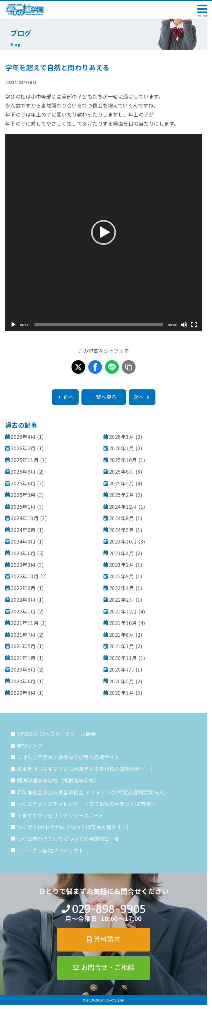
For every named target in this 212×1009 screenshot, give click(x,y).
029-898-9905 (108, 909)
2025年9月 (23, 471)
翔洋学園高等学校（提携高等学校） (58, 780)
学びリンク (30, 745)
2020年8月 (23, 669)
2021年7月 (23, 634)
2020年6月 (23, 681)
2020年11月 (123, 658)
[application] (103, 232)
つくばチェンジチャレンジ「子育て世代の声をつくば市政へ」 (89, 803)
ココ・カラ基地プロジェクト (50, 850)
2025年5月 (121, 483)
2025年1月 (23, 506)
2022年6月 (23, 588)
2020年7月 (121, 669)
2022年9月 (121, 576)
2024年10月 (25, 518)
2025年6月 (23, 483)
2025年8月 (121, 471)
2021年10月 (123, 622)
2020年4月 (23, 692)
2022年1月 (23, 611)
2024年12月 (123, 506)
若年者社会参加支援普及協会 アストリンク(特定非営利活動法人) (91, 792)
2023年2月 (121, 564)
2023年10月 (123, 541)
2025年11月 (25, 460)
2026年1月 (121, 448)
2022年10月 (25, 576)
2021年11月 (25, 622)
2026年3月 (121, 436)
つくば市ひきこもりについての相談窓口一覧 (68, 838)
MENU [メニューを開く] (202, 16)
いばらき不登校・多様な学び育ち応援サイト (68, 757)
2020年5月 (121, 681)
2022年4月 (121, 588)
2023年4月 (121, 553)
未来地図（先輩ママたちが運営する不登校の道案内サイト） (86, 769)
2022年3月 (23, 599)
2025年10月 (123, 460)
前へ (65, 397)
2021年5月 (23, 646)
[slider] (99, 324)
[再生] (13, 325)
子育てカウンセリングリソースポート (60, 815)
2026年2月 (23, 448)
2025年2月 (121, 494)
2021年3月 (121, 646)
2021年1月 (23, 658)
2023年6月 (23, 553)
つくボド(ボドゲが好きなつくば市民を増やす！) (73, 827)
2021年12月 (123, 611)
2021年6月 (121, 634)
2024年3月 (23, 541)
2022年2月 (121, 599)
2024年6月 (23, 530)
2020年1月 (121, 692)
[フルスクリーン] (194, 325)
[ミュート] (184, 325)
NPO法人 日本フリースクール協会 (56, 733)
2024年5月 (121, 530)
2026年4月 (23, 436)
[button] (103, 232)
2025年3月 (23, 494)
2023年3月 (23, 564)
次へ (142, 397)
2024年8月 (121, 518)
